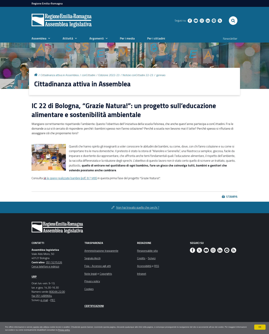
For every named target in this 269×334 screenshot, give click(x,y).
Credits (141, 258)
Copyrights (106, 274)
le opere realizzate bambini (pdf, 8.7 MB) (70, 178)
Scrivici (152, 258)
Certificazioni (94, 306)
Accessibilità (144, 266)
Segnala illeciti (92, 258)
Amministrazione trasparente (101, 251)
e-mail (44, 300)
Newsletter (230, 38)
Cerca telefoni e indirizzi (45, 266)
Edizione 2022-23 (108, 75)
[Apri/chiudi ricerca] (233, 20)
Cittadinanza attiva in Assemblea (60, 75)
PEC (52, 300)
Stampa (231, 196)
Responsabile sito (147, 251)
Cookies (89, 289)
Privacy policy (88, 330)
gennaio (160, 75)
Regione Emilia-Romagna (47, 3)
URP (34, 276)
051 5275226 (54, 262)
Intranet (141, 274)
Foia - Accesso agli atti (97, 266)
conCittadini (88, 75)
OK (259, 327)
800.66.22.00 (57, 292)
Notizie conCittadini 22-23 (138, 75)
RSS (156, 266)
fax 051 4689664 (42, 296)
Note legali (90, 274)
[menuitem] (41, 38)
